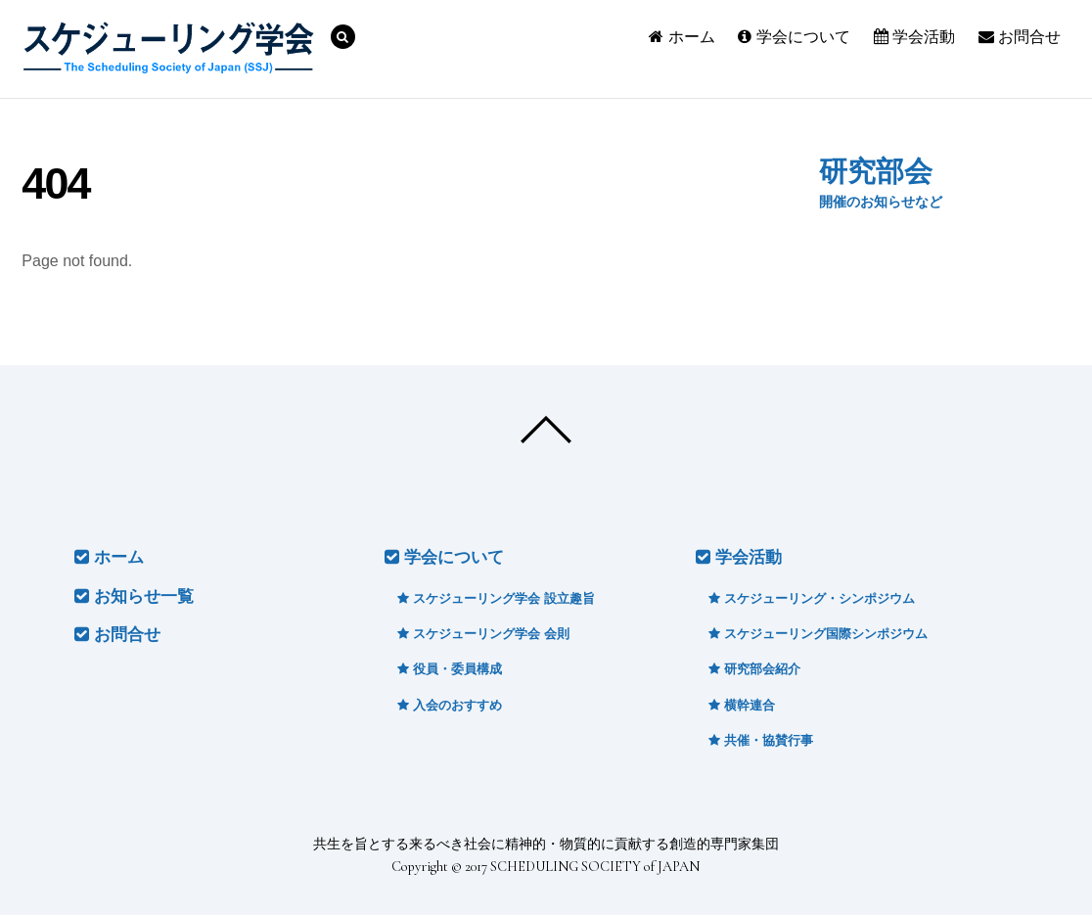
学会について (793, 36)
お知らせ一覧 (134, 596)
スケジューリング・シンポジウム (811, 598)
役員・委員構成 (449, 669)
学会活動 (914, 36)
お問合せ (1019, 36)
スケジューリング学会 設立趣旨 (495, 598)
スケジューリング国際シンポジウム (818, 633)
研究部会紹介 (754, 669)
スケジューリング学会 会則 (483, 633)
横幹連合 (741, 705)
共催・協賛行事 (760, 740)
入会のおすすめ (449, 705)
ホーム (681, 36)
